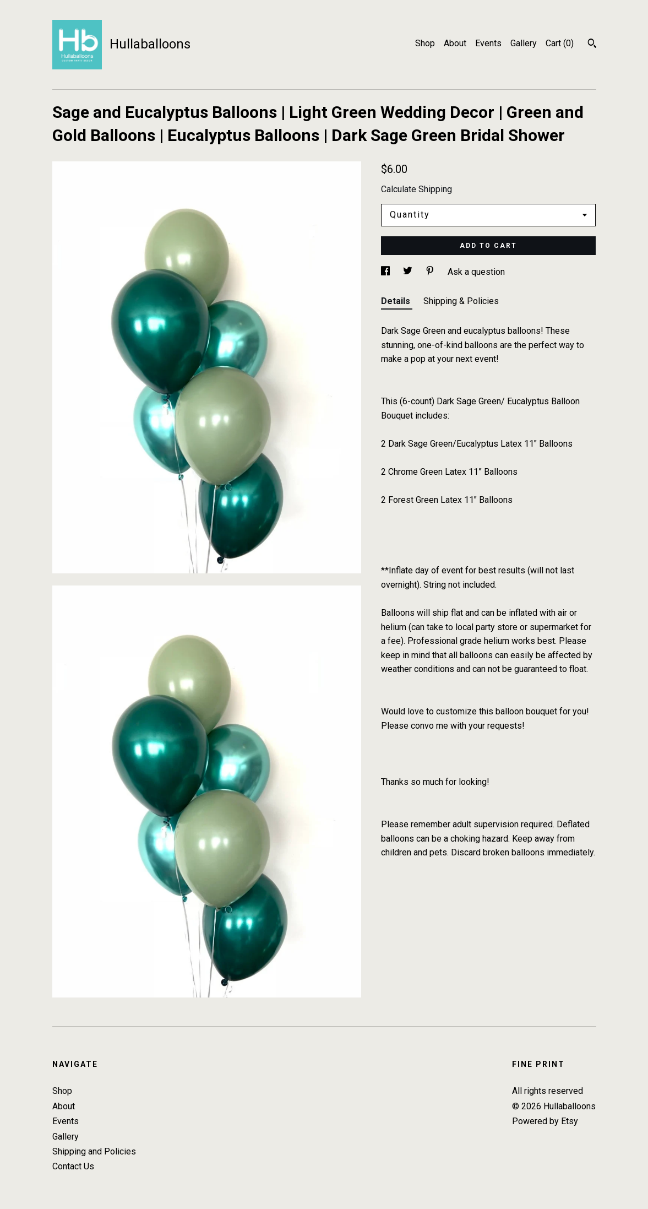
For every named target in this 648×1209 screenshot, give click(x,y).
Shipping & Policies (461, 301)
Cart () (560, 43)
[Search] (592, 45)
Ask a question (476, 272)
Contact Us (73, 1166)
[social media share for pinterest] (431, 272)
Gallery (523, 43)
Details (396, 301)
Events (488, 43)
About (455, 43)
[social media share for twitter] (409, 272)
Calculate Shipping (416, 189)
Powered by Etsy (545, 1121)
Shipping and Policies (94, 1151)
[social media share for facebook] (386, 272)
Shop (425, 43)
